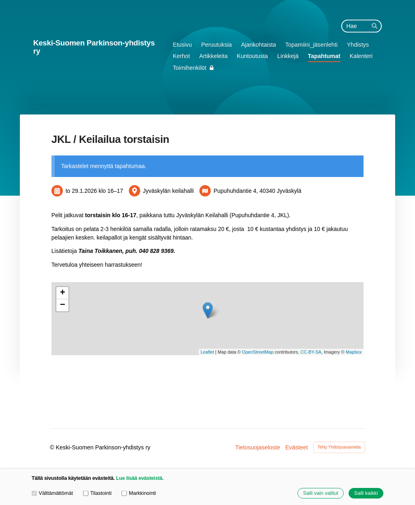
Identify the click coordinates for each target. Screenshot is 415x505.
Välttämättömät (52, 493)
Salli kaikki (366, 493)
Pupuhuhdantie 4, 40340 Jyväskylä (257, 191)
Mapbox (354, 352)
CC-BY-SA (310, 352)
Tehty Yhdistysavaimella (339, 447)
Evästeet (296, 447)
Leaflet (207, 352)
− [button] (62, 305)
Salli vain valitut (320, 493)
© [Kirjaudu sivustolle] (53, 447)
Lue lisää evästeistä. (139, 478)
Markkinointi (139, 493)
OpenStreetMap (258, 352)
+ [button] (62, 293)
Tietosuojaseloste (257, 447)
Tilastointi (97, 493)
